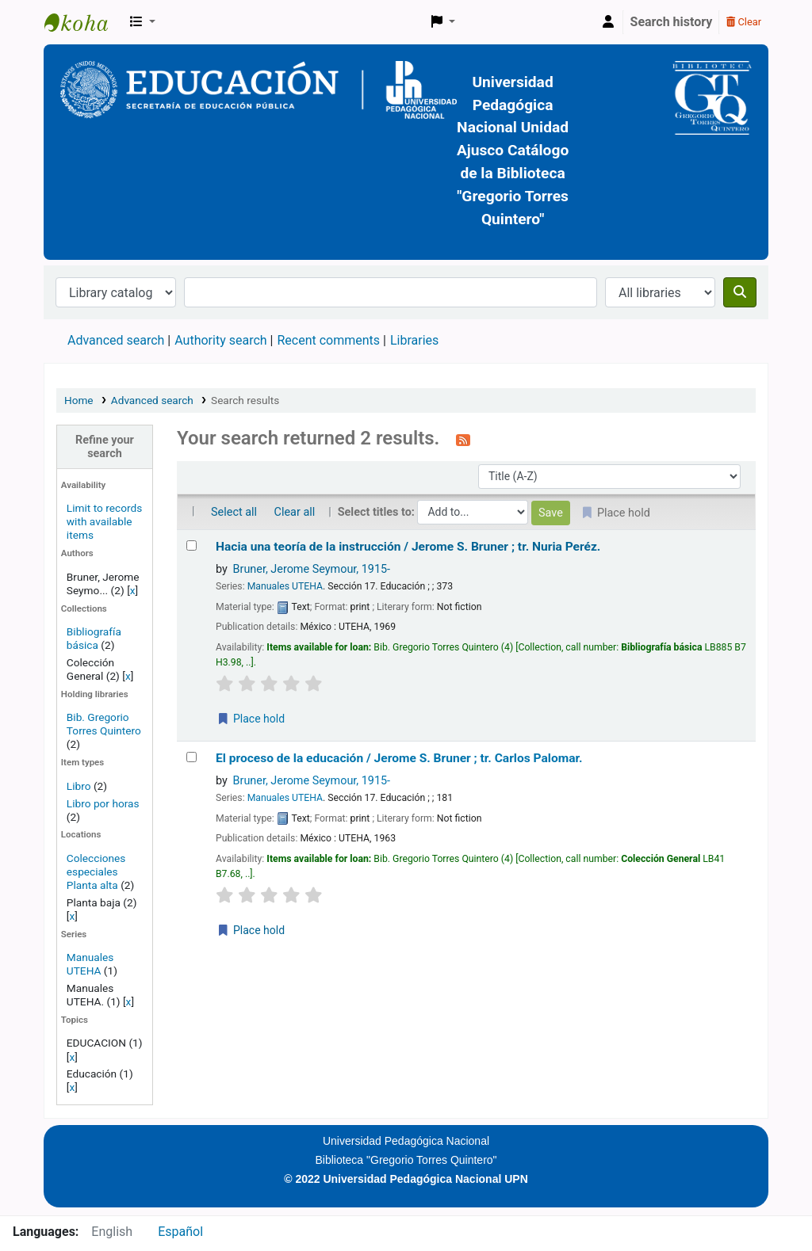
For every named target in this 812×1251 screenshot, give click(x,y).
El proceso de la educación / (399, 758)
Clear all (295, 512)
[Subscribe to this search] (463, 440)
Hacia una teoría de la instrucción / (408, 547)
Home (79, 400)
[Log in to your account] (608, 22)
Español (180, 1231)
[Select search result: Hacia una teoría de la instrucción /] (191, 545)
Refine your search (104, 446)
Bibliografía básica (94, 638)
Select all (234, 512)
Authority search (220, 340)
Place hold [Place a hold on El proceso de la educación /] (250, 930)
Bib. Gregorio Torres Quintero (104, 724)
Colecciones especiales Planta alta (96, 871)
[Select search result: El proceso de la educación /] (191, 757)
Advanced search (115, 340)
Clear (743, 22)
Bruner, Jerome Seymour (312, 569)
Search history (671, 21)
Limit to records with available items (104, 521)
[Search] (739, 292)
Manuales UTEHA (90, 964)
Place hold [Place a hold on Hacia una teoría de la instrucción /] (250, 718)
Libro (79, 786)
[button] (143, 22)
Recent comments (328, 340)
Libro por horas (103, 803)
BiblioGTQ (84, 22)
